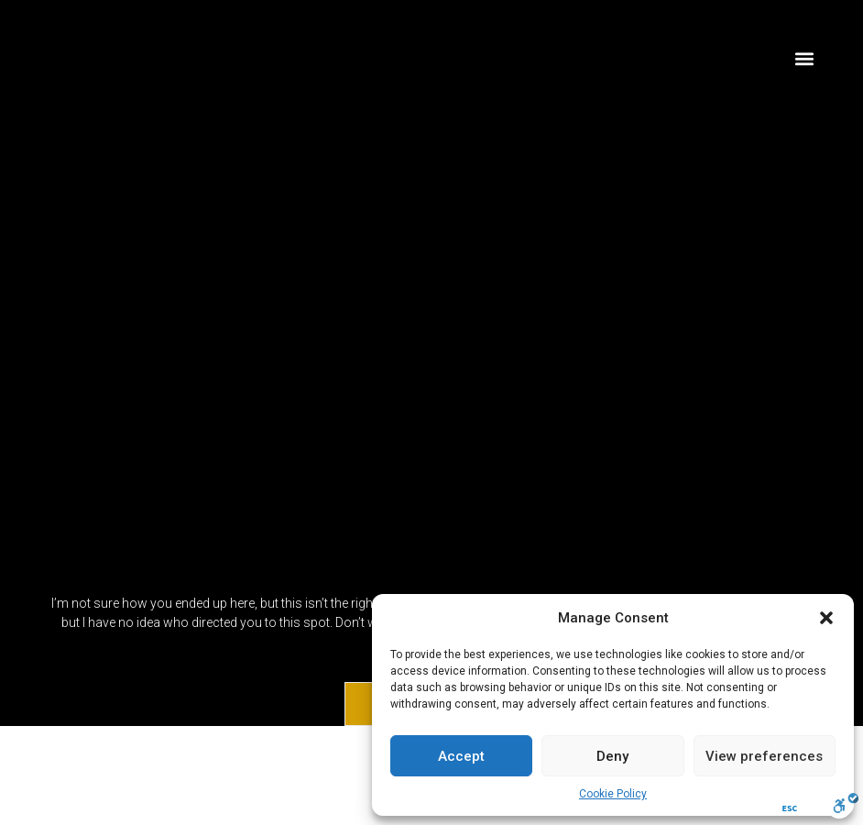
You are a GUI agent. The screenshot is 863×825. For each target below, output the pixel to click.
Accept (461, 756)
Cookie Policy (613, 793)
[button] (826, 618)
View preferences (764, 756)
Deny (612, 756)
